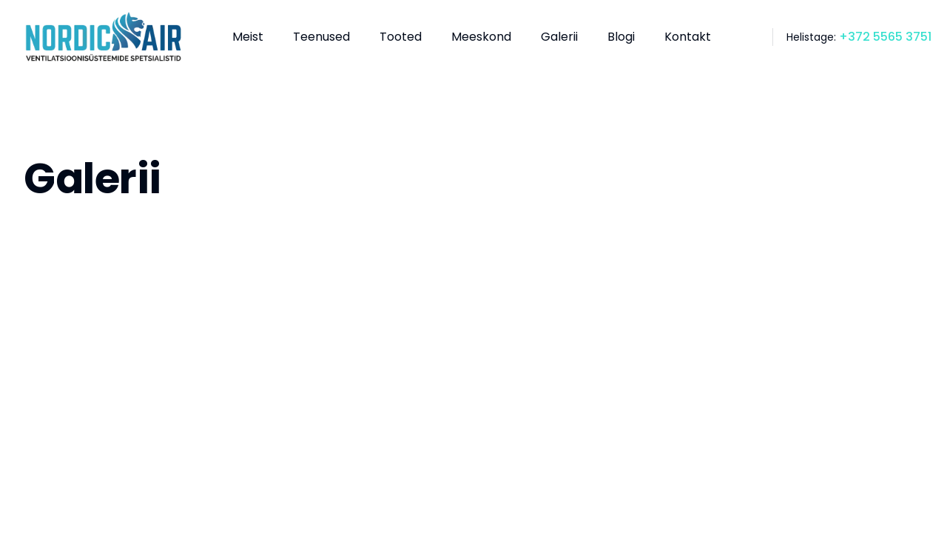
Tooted (401, 36)
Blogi (621, 36)
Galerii (559, 36)
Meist (247, 36)
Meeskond (481, 36)
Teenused (321, 36)
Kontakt (687, 36)
